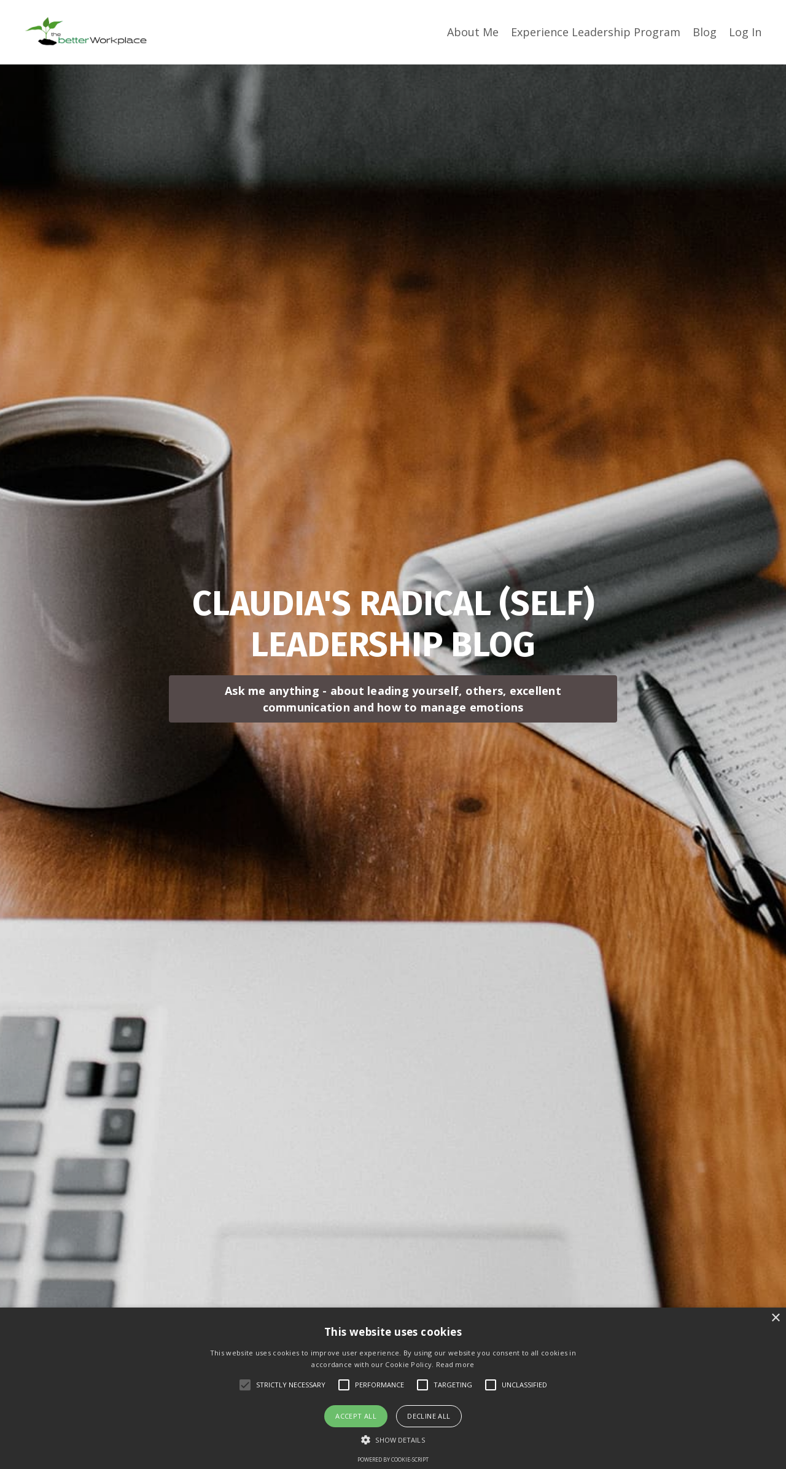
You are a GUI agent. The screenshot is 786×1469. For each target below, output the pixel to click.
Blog (705, 32)
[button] (392, 1439)
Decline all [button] (428, 1416)
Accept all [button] (355, 1416)
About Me (473, 32)
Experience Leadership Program (595, 32)
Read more (455, 1364)
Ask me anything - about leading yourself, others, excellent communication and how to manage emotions (393, 699)
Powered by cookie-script (393, 1459)
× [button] (775, 1318)
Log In (745, 32)
